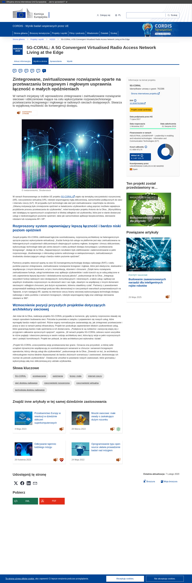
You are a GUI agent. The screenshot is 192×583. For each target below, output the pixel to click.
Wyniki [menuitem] (69, 61)
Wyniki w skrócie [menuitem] (40, 61)
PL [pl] (44, 70)
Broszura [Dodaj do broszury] (149, 481)
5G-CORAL (67, 196)
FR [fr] (32, 70)
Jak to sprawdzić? (58, 2)
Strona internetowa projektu (144, 94)
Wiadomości (93, 33)
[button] (118, 15)
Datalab (104, 33)
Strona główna (20, 33)
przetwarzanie (39, 376)
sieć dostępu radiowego (26, 383)
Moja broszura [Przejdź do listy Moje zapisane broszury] (169, 481)
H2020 (52, 39)
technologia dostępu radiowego (30, 390)
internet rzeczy (95, 376)
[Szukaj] (172, 15)
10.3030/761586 (136, 103)
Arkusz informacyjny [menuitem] (22, 61)
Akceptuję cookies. (125, 579)
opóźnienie (58, 376)
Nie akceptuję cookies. (164, 579)
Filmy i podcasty (77, 33)
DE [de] (14, 70)
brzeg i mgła (75, 376)
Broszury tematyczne (40, 33)
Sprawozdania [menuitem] (56, 61)
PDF (54, 501)
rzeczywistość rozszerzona (57, 383)
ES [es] (26, 70)
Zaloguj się (103, 15)
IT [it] (38, 70)
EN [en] (20, 70)
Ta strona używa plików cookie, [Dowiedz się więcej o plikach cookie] (20, 579)
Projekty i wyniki (59, 33)
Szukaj (114, 33)
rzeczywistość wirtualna (87, 383)
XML (27, 501)
